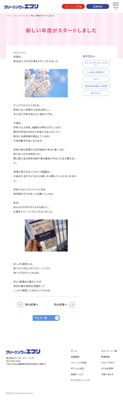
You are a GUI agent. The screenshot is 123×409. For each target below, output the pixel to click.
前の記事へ (32, 304)
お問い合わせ (107, 374)
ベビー (96, 79)
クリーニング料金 (73, 6)
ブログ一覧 (40, 318)
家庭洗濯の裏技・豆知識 (96, 86)
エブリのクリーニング (80, 380)
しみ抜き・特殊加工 (96, 72)
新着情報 (105, 356)
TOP (8, 15)
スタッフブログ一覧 (20, 15)
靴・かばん (96, 93)
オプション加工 (77, 368)
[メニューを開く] (116, 4)
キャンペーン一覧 (109, 350)
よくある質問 (107, 368)
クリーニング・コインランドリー (96, 64)
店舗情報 (97, 6)
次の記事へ (60, 304)
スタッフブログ (107, 362)
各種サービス (77, 374)
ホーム (74, 350)
